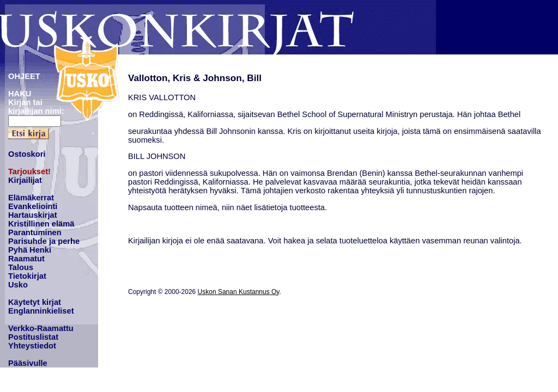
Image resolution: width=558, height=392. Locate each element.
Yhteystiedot (32, 345)
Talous (20, 267)
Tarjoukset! (29, 171)
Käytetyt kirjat (34, 302)
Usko (18, 284)
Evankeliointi (32, 206)
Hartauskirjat (32, 215)
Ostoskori (26, 154)
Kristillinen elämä (41, 223)
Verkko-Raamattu (41, 328)
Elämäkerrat (31, 197)
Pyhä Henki (29, 250)
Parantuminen (35, 232)
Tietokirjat (27, 276)
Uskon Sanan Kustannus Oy (239, 292)
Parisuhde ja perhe (44, 241)
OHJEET (24, 76)
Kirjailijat (25, 180)
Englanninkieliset (41, 311)
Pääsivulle (27, 363)
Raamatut (26, 258)
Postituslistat (33, 337)
